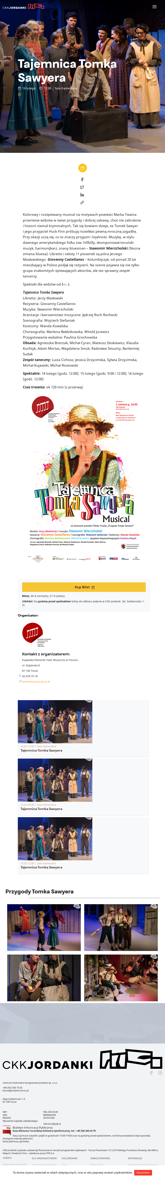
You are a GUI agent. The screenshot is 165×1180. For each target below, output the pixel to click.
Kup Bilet (85, 587)
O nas (64, 1164)
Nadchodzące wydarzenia (15, 1164)
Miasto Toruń (96, 1164)
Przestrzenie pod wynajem (44, 1164)
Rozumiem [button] (143, 1172)
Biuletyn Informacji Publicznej (33, 1127)
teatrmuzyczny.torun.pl (36, 681)
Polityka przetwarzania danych (142, 1164)
